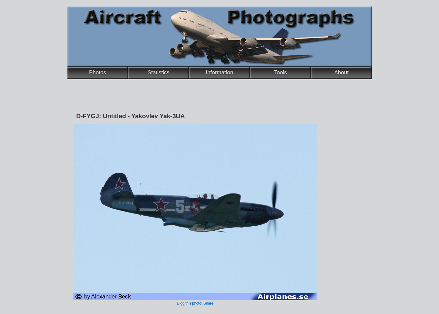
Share (208, 303)
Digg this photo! (189, 303)
